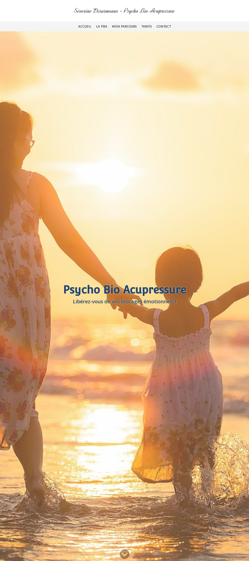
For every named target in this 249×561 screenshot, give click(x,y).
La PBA (101, 26)
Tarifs (146, 26)
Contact (163, 26)
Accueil (84, 26)
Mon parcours (124, 26)
